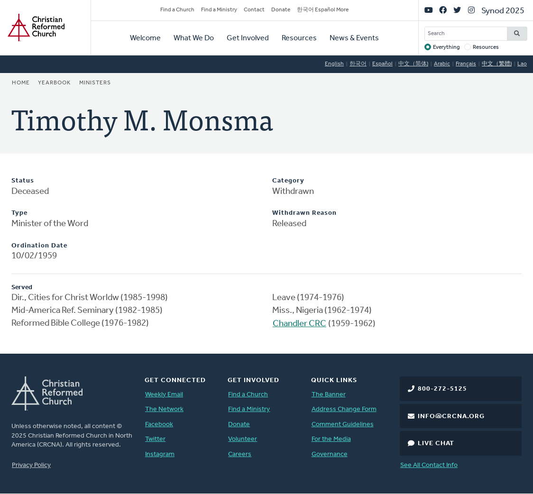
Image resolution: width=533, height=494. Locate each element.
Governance (330, 454)
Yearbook (54, 83)
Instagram (160, 454)
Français (466, 64)
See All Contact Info (429, 465)
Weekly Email (164, 394)
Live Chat (436, 443)
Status (22, 180)
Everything (446, 47)
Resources (299, 38)
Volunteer (242, 439)
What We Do (194, 38)
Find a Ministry (219, 10)
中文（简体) (413, 64)
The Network (164, 409)
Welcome (145, 38)
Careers (239, 454)
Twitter (155, 439)
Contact (254, 10)
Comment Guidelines (343, 424)
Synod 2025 (502, 11)
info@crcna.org (451, 416)
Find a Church (177, 10)
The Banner (329, 394)
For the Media (331, 439)
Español (382, 64)
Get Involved (248, 38)
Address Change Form (344, 409)
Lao (522, 64)
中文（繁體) (497, 64)
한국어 (358, 64)
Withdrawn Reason (304, 213)
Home (21, 83)
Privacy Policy (31, 465)
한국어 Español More (323, 10)
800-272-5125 (442, 389)
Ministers (95, 83)
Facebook (159, 424)
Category (288, 180)
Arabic (442, 64)
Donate (280, 10)
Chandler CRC (299, 324)
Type (19, 213)
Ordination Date (39, 245)
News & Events (354, 38)
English (334, 64)
